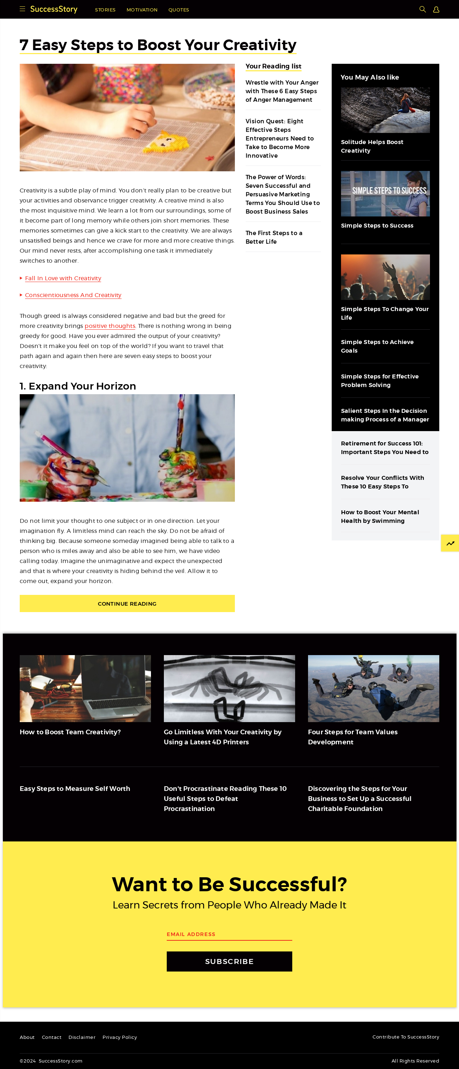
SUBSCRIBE (229, 961)
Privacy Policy (120, 1037)
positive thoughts (110, 326)
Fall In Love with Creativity (63, 278)
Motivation (142, 10)
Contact (52, 1037)
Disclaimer (81, 1037)
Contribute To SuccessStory (406, 1037)
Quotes (179, 10)
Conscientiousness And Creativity (73, 295)
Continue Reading (127, 603)
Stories (105, 10)
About (27, 1037)
